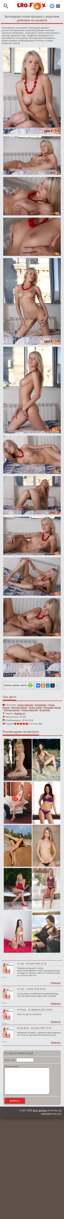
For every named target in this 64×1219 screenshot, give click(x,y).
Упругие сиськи (11, 710)
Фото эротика (40, 1115)
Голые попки (35, 707)
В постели (45, 710)
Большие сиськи (52, 707)
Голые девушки (25, 705)
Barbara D (20, 713)
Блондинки (40, 705)
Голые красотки (30, 710)
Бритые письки (19, 707)
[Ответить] (56, 983)
